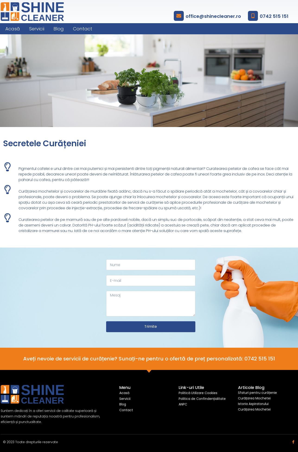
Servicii (36, 28)
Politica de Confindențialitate (202, 398)
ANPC (183, 404)
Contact (82, 28)
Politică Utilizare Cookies (198, 393)
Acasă (12, 28)
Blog (59, 28)
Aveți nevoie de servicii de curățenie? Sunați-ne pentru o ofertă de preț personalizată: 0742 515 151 (149, 358)
